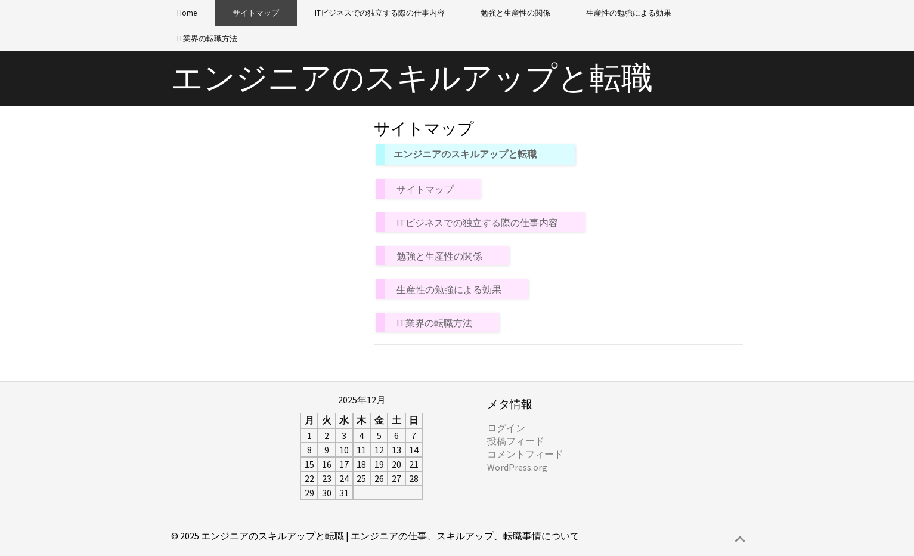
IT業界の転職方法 (207, 38)
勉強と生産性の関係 (515, 13)
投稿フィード (515, 441)
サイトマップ (256, 13)
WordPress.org (517, 467)
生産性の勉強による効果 (628, 13)
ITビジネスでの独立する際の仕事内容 (380, 13)
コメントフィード (525, 454)
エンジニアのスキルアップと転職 (412, 78)
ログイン (506, 428)
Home (187, 13)
